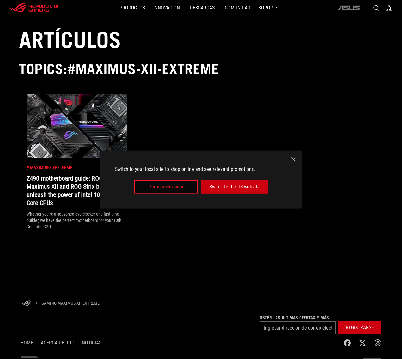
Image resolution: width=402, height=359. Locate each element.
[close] (293, 159)
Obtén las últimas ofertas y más (294, 317)
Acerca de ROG (57, 343)
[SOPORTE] (268, 8)
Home (27, 343)
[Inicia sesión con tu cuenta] (389, 8)
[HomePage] (26, 303)
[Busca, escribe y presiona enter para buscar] (376, 8)
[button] (359, 327)
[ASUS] (349, 8)
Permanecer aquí (166, 187)
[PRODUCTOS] (132, 8)
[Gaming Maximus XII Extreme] (70, 303)
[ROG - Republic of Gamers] (34, 8)
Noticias (91, 343)
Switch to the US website (235, 187)
